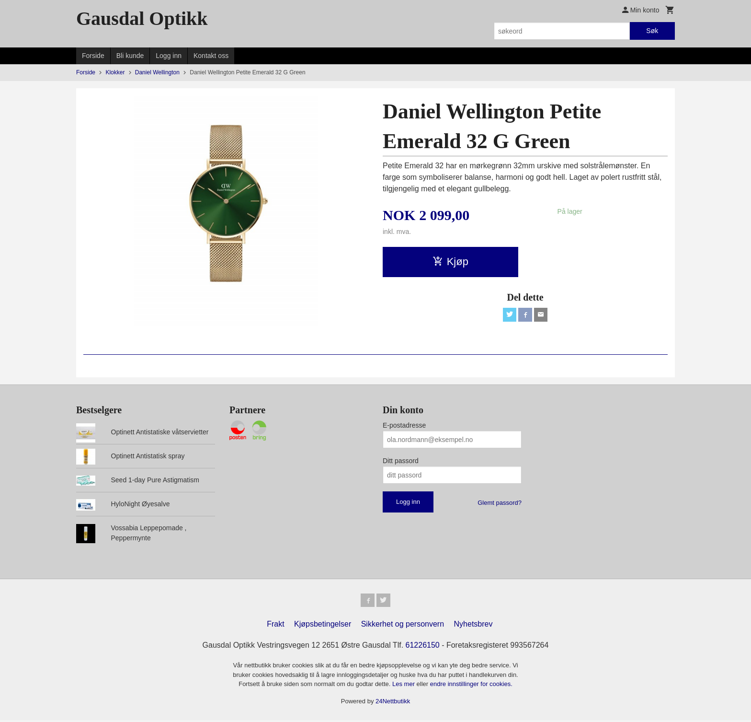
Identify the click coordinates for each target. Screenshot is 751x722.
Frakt (275, 626)
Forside (93, 55)
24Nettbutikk (393, 703)
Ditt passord (401, 461)
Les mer (404, 685)
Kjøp (450, 262)
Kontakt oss (210, 55)
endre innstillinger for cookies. (471, 685)
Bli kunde (130, 55)
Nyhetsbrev (473, 626)
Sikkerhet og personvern (402, 626)
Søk (652, 31)
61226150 (423, 647)
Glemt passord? (500, 502)
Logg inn (169, 55)
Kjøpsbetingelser (322, 626)
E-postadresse (404, 425)
